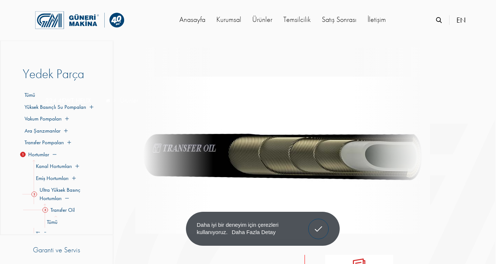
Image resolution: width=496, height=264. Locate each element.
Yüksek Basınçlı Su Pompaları (58, 107)
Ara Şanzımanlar (45, 130)
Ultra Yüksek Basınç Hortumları (57, 194)
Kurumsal (228, 19)
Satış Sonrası (339, 19)
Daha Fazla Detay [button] (254, 232)
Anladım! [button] (319, 223)
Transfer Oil (60, 210)
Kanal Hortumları (56, 166)
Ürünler (262, 19)
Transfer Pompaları (47, 142)
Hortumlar (39, 154)
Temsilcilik (297, 19)
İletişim (377, 19)
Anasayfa (192, 19)
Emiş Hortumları (55, 178)
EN (461, 20)
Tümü (30, 95)
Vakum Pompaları (46, 118)
